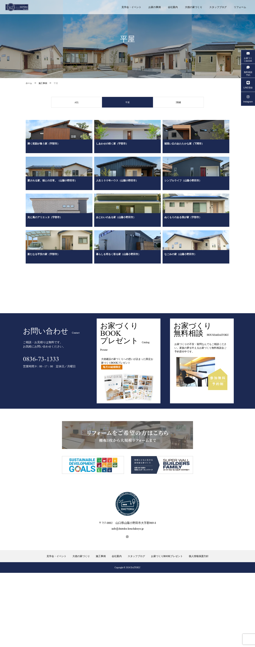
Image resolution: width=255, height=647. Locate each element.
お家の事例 (154, 7)
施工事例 (43, 83)
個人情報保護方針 (199, 630)
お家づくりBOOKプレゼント (167, 630)
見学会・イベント (131, 7)
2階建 (178, 102)
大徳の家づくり (193, 7)
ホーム (29, 83)
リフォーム (240, 7)
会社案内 (173, 7)
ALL (77, 102)
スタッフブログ (218, 7)
